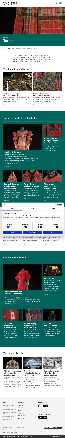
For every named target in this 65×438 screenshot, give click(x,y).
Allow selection (32, 232)
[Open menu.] (60, 4)
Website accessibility (20, 427)
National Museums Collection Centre (8, 420)
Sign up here (43, 417)
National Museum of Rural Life (9, 413)
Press (19, 410)
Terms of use (6, 430)
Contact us (21, 418)
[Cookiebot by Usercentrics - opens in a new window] (56, 205)
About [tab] (53, 208)
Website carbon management (10, 432)
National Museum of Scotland (8, 406)
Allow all (53, 232)
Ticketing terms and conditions (19, 430)
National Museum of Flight (10, 409)
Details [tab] (32, 208)
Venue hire (21, 413)
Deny (12, 232)
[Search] (55, 4)
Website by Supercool (56, 436)
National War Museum (8, 416)
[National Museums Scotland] (10, 3)
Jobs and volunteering (23, 407)
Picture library (21, 415)
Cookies (11, 427)
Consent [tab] (12, 208)
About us (20, 405)
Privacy (5, 427)
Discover (5, 37)
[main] (32, 199)
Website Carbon (57, 427)
